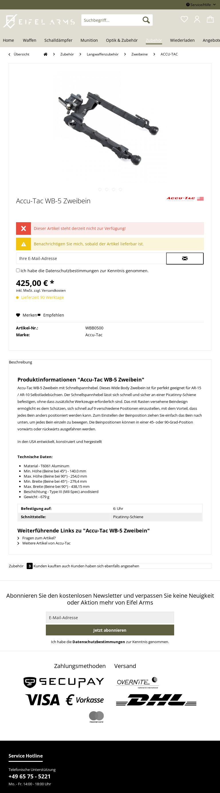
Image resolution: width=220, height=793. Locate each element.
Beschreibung (20, 362)
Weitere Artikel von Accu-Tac (43, 543)
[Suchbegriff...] (117, 20)
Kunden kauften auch (52, 566)
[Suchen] (146, 20)
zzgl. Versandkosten (50, 290)
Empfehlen (50, 315)
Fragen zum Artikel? (36, 537)
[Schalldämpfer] (58, 40)
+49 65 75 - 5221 (30, 776)
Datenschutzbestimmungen (72, 270)
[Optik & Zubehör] (122, 40)
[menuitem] (117, 22)
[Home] (10, 40)
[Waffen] (29, 40)
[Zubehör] (154, 40)
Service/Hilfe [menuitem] (199, 4)
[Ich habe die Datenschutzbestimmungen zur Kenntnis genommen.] (18, 270)
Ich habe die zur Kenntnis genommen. (85, 270)
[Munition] (89, 40)
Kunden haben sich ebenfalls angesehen (105, 566)
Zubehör (21, 566)
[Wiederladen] (182, 40)
